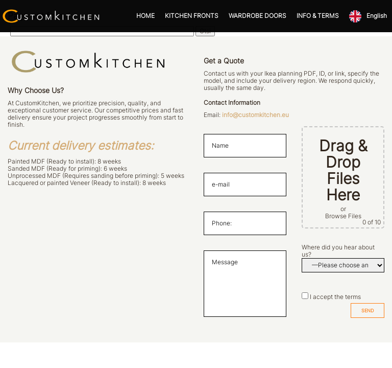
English (376, 15)
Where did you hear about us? (338, 251)
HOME (145, 15)
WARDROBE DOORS (257, 15)
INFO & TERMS (318, 15)
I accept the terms (335, 297)
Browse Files (343, 216)
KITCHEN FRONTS (191, 15)
